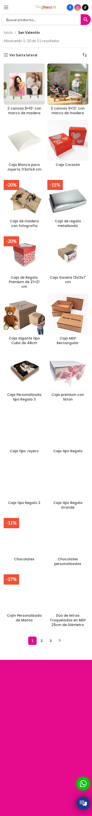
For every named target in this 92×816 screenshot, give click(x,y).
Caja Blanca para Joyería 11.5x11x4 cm (24, 167)
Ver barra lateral (23, 55)
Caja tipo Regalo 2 (24, 503)
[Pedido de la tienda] (84, 55)
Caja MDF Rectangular (68, 340)
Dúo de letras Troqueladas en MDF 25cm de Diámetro (68, 620)
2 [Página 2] (41, 641)
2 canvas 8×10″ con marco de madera (24, 110)
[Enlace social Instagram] (78, 7)
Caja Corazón (68, 165)
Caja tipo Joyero (24, 451)
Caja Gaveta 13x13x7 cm (68, 280)
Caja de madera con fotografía (24, 223)
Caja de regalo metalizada (68, 223)
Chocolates (24, 559)
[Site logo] (46, 7)
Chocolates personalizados (67, 561)
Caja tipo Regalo (67, 451)
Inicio (8, 32)
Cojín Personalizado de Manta (24, 618)
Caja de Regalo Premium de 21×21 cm (24, 282)
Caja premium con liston (68, 397)
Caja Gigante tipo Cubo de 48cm (24, 340)
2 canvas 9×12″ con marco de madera (68, 110)
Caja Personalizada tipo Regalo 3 (24, 397)
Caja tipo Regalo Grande (67, 505)
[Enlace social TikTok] (85, 7)
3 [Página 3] (51, 641)
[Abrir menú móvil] (6, 7)
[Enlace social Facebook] (70, 7)
